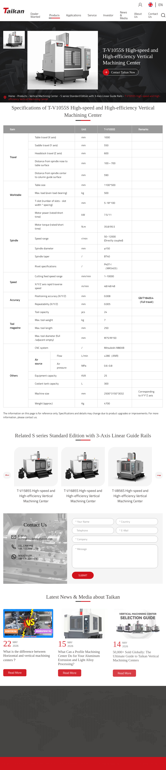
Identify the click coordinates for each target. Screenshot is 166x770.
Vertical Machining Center (44, 96)
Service (92, 15)
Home (11, 96)
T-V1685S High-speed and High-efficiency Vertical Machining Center (83, 496)
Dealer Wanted (35, 15)
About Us (138, 15)
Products (54, 15)
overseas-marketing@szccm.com (35, 538)
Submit (82, 575)
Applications (73, 15)
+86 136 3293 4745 (28, 558)
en (160, 4)
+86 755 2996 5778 (28, 548)
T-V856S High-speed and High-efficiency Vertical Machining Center (130, 496)
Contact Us (153, 15)
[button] (7, 475)
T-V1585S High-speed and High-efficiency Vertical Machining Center (36, 496)
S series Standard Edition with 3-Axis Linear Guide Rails (91, 96)
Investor (108, 15)
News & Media (124, 15)
